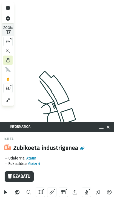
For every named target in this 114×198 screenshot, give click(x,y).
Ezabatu (19, 176)
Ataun (31, 158)
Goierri (34, 163)
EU (8, 88)
